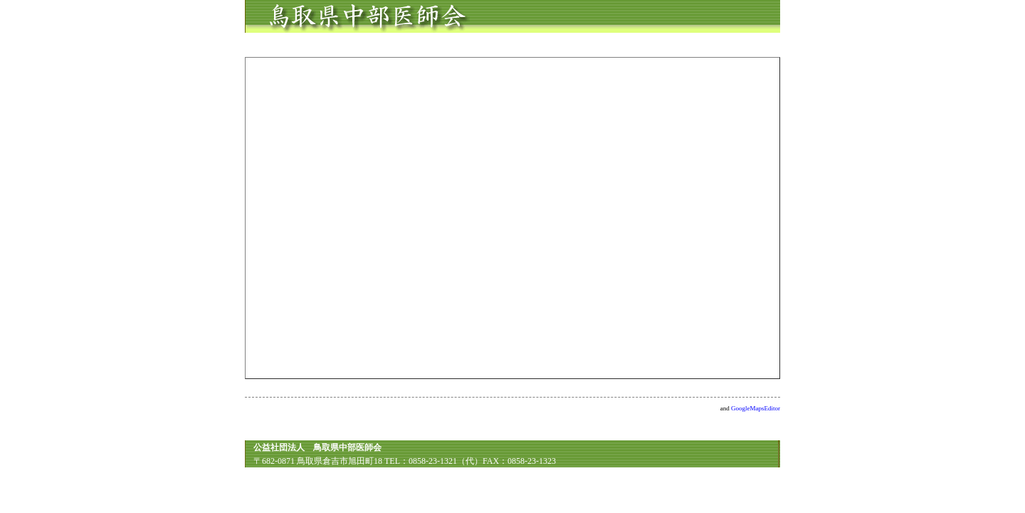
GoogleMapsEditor (755, 408)
